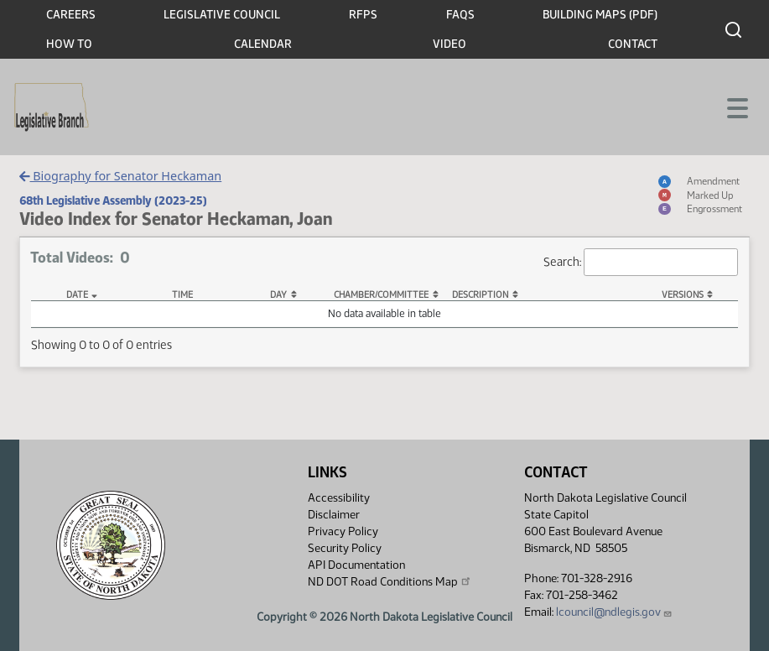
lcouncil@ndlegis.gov (614, 612)
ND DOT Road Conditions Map (390, 581)
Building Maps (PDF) (600, 15)
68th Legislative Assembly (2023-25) (113, 200)
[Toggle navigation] (736, 106)
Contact (632, 44)
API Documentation (356, 565)
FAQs (460, 15)
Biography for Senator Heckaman (120, 176)
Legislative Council (222, 15)
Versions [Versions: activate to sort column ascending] (683, 294)
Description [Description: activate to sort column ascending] (480, 294)
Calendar (263, 44)
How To (69, 44)
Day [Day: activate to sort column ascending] (278, 294)
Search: (640, 262)
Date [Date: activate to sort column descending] (77, 294)
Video (449, 44)
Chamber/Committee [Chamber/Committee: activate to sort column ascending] (381, 294)
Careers (71, 15)
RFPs (363, 15)
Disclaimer (334, 515)
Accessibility (339, 498)
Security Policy (345, 548)
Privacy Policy (343, 531)
